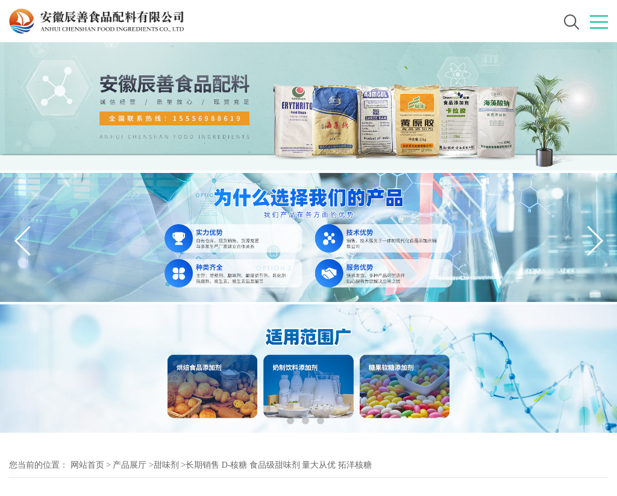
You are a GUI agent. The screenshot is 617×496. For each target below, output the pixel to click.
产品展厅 (129, 464)
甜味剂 (166, 464)
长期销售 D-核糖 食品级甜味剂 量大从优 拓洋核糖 (279, 464)
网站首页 (87, 464)
